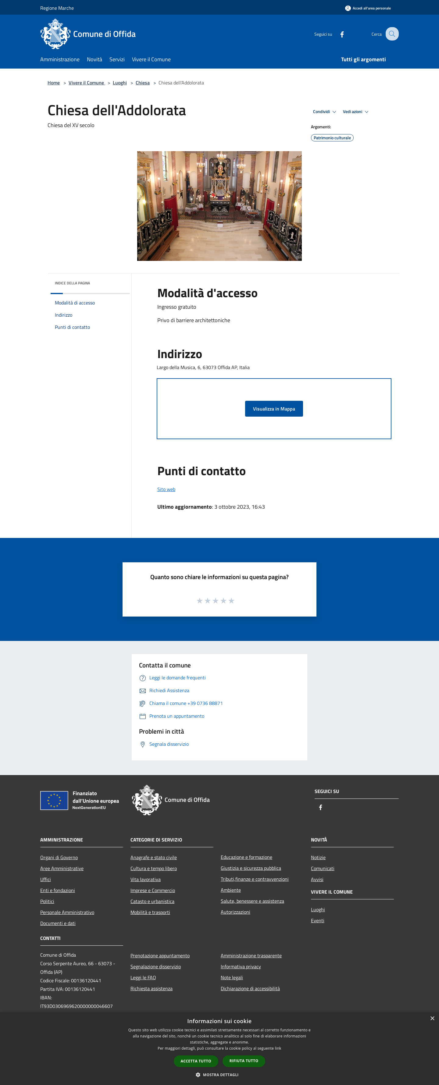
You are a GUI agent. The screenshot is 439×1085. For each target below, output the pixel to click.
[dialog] (219, 1048)
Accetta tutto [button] (196, 1061)
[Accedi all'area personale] (368, 8)
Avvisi (317, 879)
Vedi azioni (356, 112)
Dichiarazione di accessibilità (250, 988)
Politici (47, 901)
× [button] (432, 1018)
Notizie (318, 857)
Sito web (166, 489)
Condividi (325, 112)
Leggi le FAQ (143, 977)
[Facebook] (337, 34)
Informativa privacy (241, 966)
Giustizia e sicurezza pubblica (251, 868)
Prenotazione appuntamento (160, 955)
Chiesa (143, 82)
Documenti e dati (58, 923)
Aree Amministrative (62, 868)
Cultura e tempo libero (153, 868)
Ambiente (231, 890)
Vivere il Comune (87, 82)
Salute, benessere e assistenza (252, 901)
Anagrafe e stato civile (153, 857)
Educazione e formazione (246, 857)
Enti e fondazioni (57, 890)
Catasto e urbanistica (152, 901)
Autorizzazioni (235, 912)
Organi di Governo (59, 857)
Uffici (45, 879)
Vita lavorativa (145, 879)
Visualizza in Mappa (274, 408)
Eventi (317, 920)
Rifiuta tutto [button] (244, 1060)
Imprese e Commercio (152, 890)
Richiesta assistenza (151, 988)
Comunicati (322, 868)
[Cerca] (391, 34)
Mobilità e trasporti (150, 912)
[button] (219, 1075)
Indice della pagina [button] (72, 283)
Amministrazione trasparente (251, 955)
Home (54, 82)
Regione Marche (57, 8)
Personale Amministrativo (67, 912)
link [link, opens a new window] (278, 1048)
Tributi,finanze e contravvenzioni (255, 879)
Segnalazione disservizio (155, 966)
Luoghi (120, 82)
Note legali (232, 977)
